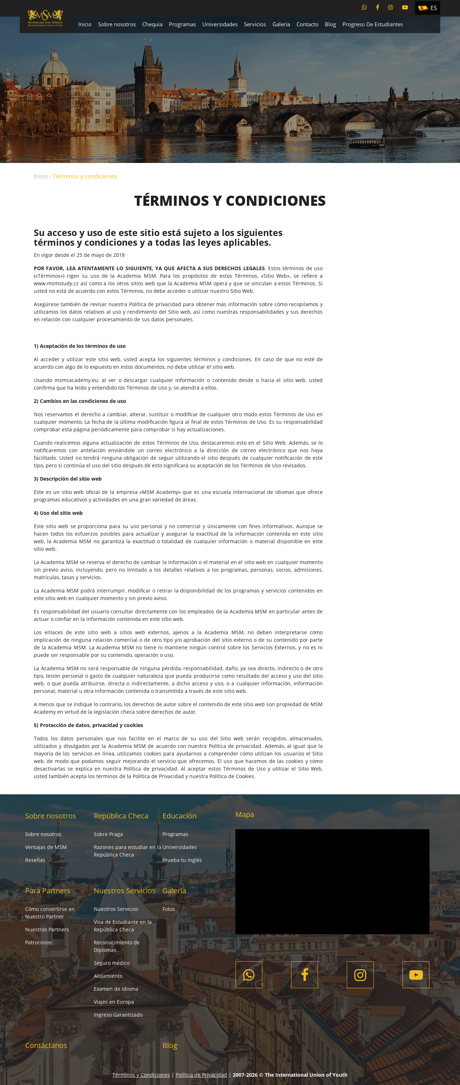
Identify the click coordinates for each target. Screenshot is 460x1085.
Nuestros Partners (47, 929)
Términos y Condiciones (141, 1074)
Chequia (152, 24)
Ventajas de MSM (46, 847)
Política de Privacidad (201, 1074)
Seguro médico (112, 962)
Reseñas (35, 860)
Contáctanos (46, 1045)
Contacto (307, 24)
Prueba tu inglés (182, 860)
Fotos (168, 908)
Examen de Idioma (116, 988)
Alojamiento (108, 975)
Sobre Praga (108, 834)
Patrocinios (38, 942)
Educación (179, 816)
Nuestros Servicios (125, 890)
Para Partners (47, 890)
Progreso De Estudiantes (372, 24)
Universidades (220, 24)
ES (434, 8)
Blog (330, 24)
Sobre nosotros (117, 24)
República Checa (121, 816)
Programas (182, 24)
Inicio (85, 24)
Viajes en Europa (114, 1001)
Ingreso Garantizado (118, 1014)
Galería (281, 24)
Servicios (255, 24)
